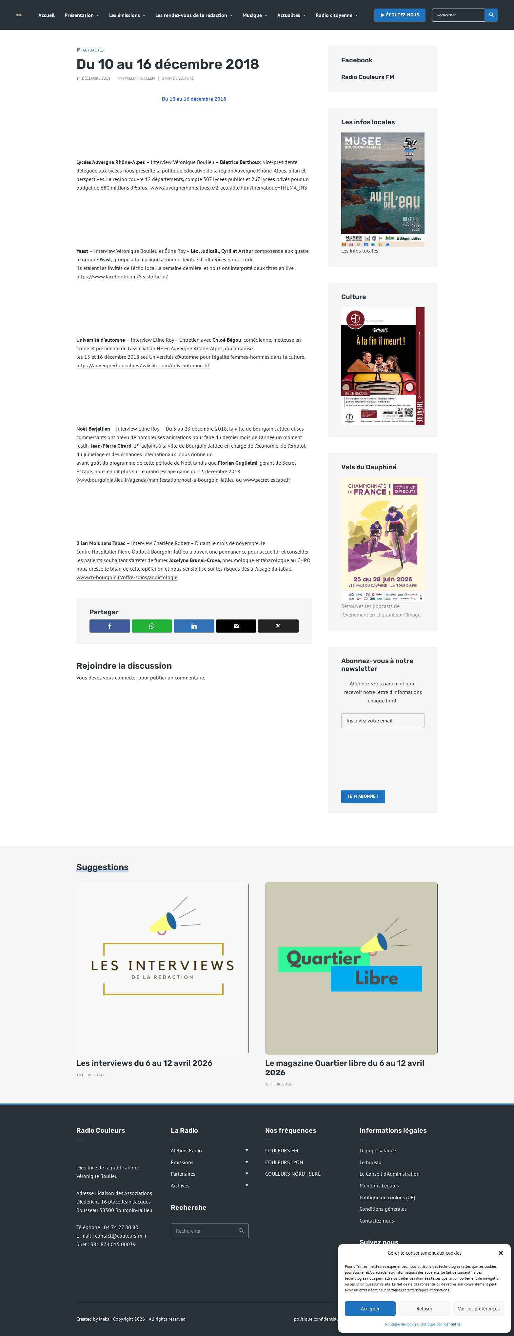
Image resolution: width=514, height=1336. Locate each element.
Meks (104, 1319)
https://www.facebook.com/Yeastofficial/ (122, 276)
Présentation (79, 15)
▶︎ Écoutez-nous (400, 15)
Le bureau (371, 1162)
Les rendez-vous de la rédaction (191, 15)
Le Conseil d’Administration (390, 1173)
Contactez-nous (377, 1220)
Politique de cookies (401, 1324)
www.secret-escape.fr (266, 479)
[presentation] (368, 759)
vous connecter (120, 677)
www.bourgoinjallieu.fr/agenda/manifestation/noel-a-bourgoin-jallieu (155, 479)
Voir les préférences (479, 1309)
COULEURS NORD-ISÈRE (293, 1173)
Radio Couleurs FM (367, 77)
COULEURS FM (281, 1150)
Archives (180, 1185)
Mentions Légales (379, 1185)
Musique (252, 15)
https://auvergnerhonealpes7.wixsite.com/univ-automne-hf (142, 365)
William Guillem (140, 78)
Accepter (370, 1309)
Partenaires (183, 1173)
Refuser (424, 1309)
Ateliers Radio (186, 1150)
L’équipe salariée (378, 1150)
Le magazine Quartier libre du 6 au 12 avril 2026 (345, 1068)
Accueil (46, 15)
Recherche (492, 15)
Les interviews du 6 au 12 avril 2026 (144, 1063)
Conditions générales (383, 1208)
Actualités (288, 15)
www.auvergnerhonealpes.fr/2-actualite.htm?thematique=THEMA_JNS (228, 187)
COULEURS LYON (284, 1162)
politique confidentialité (441, 1324)
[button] (501, 1253)
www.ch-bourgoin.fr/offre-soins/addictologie (126, 577)
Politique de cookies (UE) (387, 1197)
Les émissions (124, 15)
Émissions (182, 1162)
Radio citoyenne (334, 15)
